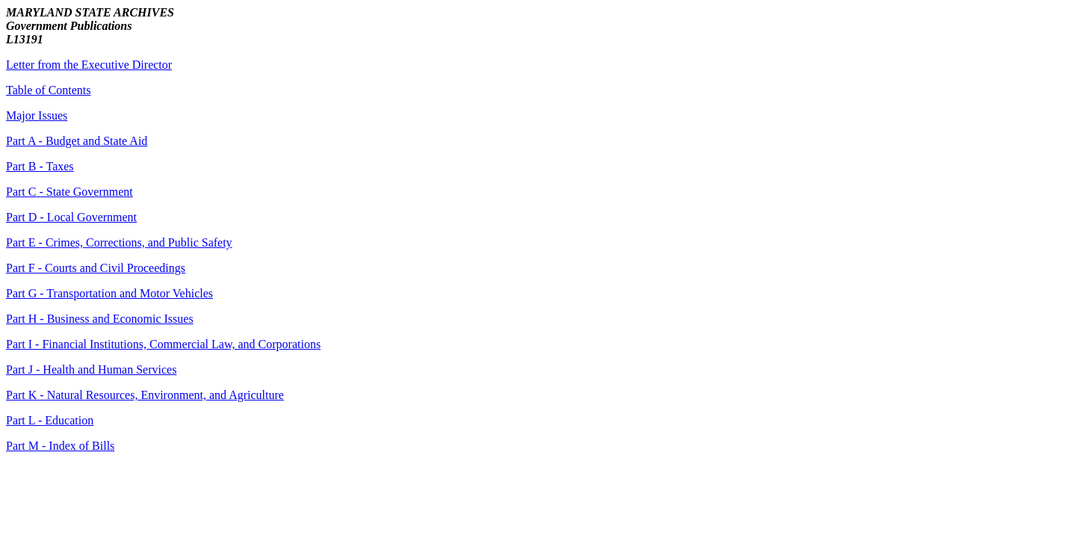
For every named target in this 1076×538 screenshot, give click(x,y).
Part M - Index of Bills (60, 445)
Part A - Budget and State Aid (76, 140)
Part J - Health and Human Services (91, 369)
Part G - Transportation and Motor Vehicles (109, 293)
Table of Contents (48, 90)
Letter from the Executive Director (89, 64)
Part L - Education (49, 420)
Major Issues (36, 115)
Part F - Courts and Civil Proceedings (95, 268)
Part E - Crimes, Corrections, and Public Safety (119, 242)
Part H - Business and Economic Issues (100, 318)
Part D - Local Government (71, 217)
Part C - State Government (69, 191)
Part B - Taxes (40, 166)
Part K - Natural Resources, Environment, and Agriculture (145, 395)
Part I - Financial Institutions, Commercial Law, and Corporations (163, 344)
